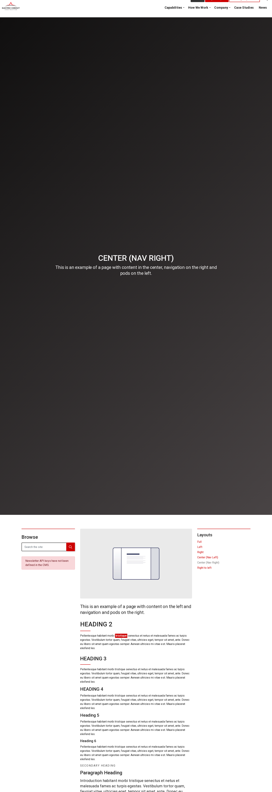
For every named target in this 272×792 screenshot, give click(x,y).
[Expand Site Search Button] (265, 4)
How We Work (198, 13)
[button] (70, 547)
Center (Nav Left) (207, 557)
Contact (197, 4)
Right (200, 552)
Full (199, 541)
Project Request (216, 4)
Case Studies (244, 13)
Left (199, 547)
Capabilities (173, 13)
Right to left (204, 567)
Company (221, 13)
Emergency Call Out (245, 4)
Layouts (204, 535)
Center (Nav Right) (208, 562)
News (263, 13)
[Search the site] (48, 547)
